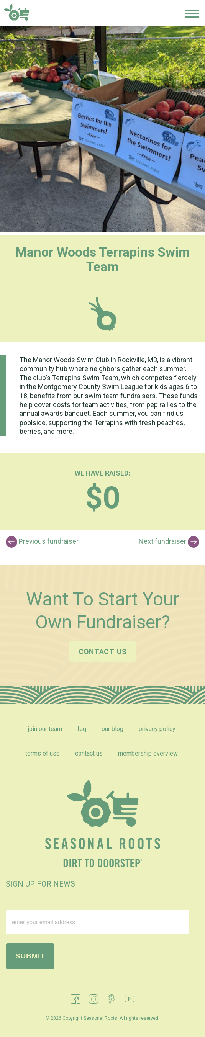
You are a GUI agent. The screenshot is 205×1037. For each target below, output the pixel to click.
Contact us (103, 651)
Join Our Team (45, 729)
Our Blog (112, 729)
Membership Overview (148, 753)
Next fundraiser (169, 541)
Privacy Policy (157, 729)
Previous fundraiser (42, 541)
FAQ (81, 729)
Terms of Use (42, 753)
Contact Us (89, 753)
